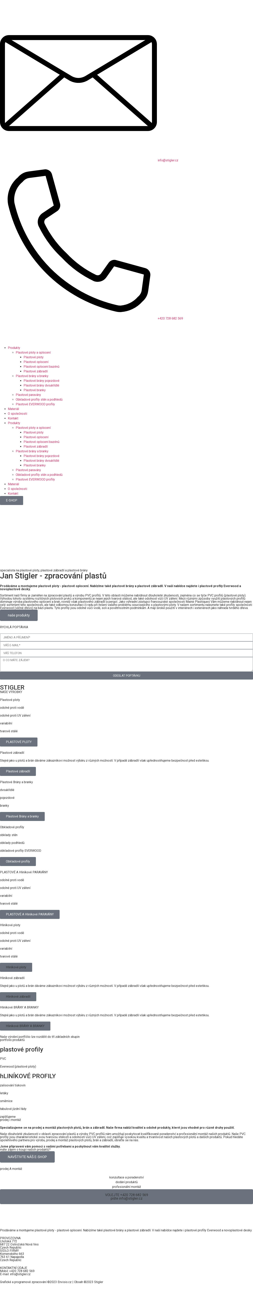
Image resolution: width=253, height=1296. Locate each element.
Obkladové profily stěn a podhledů (39, 399)
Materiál (13, 409)
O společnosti (17, 413)
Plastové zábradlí (36, 371)
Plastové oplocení (36, 362)
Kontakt (13, 418)
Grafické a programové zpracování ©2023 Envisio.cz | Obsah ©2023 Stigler (51, 1282)
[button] (16, 967)
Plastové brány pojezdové (41, 381)
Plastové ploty (34, 357)
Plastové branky (35, 390)
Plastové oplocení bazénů (41, 366)
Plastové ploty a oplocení (33, 352)
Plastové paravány (28, 395)
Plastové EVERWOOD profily (35, 404)
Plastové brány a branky (32, 376)
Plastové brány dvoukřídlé (41, 385)
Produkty (14, 348)
